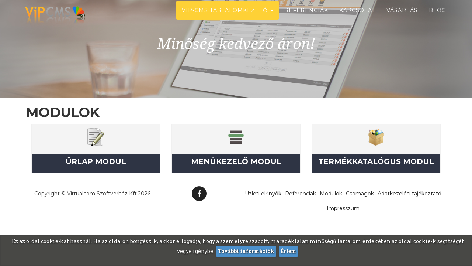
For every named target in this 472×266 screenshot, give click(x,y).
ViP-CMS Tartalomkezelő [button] (227, 18)
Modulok (331, 193)
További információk (246, 251)
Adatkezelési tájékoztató (409, 193)
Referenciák (306, 18)
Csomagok (360, 193)
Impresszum (343, 208)
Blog (437, 18)
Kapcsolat (357, 18)
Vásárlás (402, 18)
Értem (288, 251)
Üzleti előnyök (263, 193)
